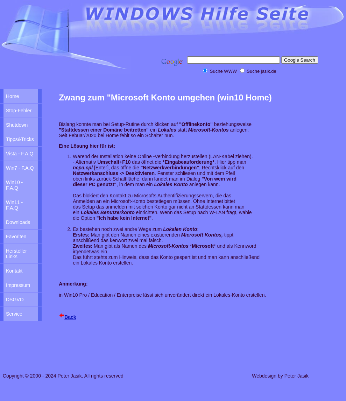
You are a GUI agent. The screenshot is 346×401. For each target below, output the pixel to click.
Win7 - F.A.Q (20, 168)
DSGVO (15, 299)
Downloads (18, 222)
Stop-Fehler (18, 110)
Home (12, 96)
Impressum (18, 285)
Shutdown (17, 125)
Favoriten (16, 236)
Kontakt (14, 271)
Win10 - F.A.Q (14, 185)
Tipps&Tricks (20, 139)
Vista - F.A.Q (19, 153)
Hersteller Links (16, 253)
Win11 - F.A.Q (14, 205)
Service (14, 314)
